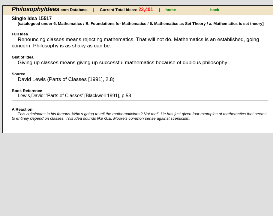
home (171, 10)
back (214, 10)
